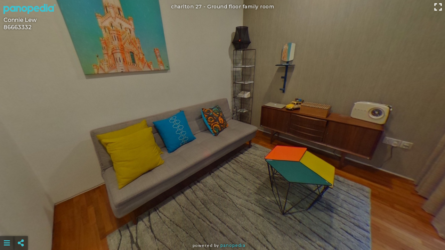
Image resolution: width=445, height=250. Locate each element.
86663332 (17, 27)
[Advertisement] (222, 225)
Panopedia (232, 245)
